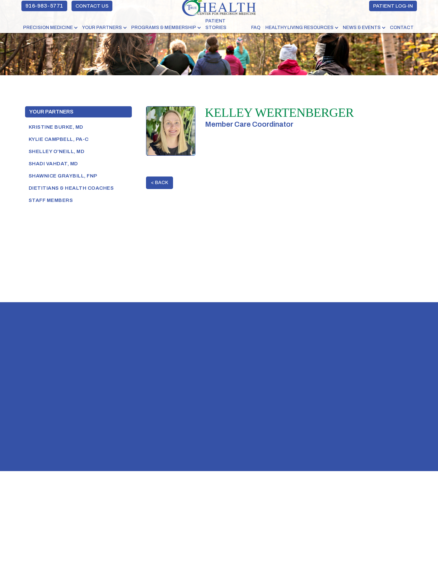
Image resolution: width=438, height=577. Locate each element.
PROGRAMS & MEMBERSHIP (163, 27)
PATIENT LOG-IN (393, 6)
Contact (402, 27)
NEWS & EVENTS (362, 27)
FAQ (255, 27)
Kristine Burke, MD (56, 127)
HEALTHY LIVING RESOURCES (299, 27)
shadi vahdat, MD (53, 163)
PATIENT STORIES (215, 24)
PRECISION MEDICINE (48, 27)
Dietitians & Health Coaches (71, 188)
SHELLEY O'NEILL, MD (57, 151)
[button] (50, 28)
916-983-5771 (44, 6)
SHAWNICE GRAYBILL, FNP (63, 175)
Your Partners (51, 111)
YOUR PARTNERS (102, 27)
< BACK (159, 182)
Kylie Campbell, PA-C (59, 139)
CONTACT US (91, 6)
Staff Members (51, 200)
